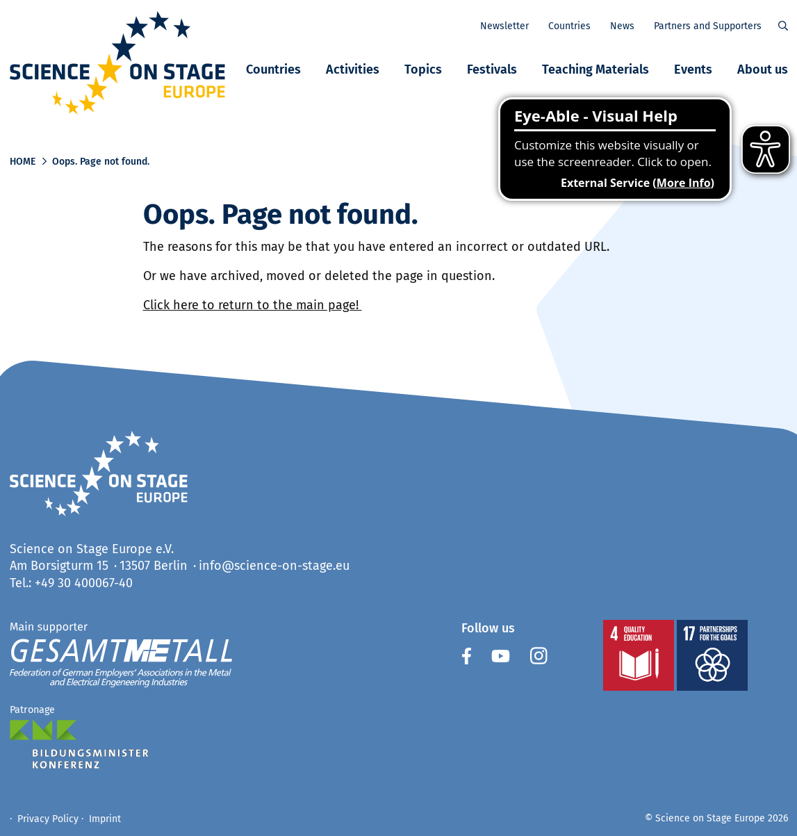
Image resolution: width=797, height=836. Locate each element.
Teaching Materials (595, 69)
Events (693, 69)
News (622, 26)
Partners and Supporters (708, 26)
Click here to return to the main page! (252, 305)
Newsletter (504, 26)
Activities (352, 69)
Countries (273, 69)
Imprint (105, 819)
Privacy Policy (48, 819)
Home (22, 161)
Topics (423, 69)
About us (762, 69)
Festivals (492, 69)
